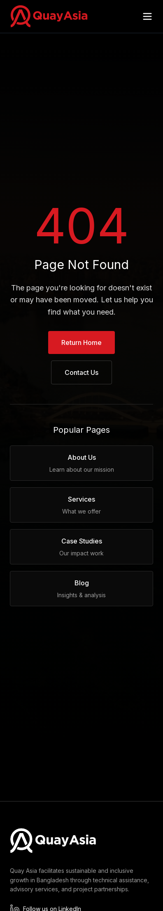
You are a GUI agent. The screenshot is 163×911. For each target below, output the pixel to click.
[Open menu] (147, 16)
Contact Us (81, 372)
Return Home (81, 342)
